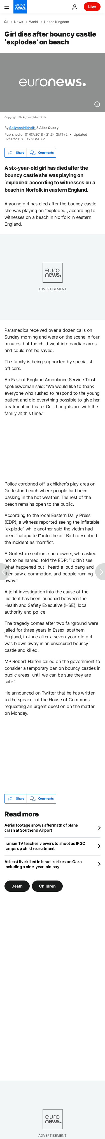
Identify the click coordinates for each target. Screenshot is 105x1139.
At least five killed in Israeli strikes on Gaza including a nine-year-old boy (43, 864)
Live (92, 6)
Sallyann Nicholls (22, 128)
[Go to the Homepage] (20, 6)
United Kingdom (56, 22)
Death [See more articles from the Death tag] (17, 885)
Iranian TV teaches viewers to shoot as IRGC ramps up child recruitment (44, 846)
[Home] (6, 22)
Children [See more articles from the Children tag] (47, 885)
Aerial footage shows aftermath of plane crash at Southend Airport (41, 827)
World (33, 22)
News (18, 22)
